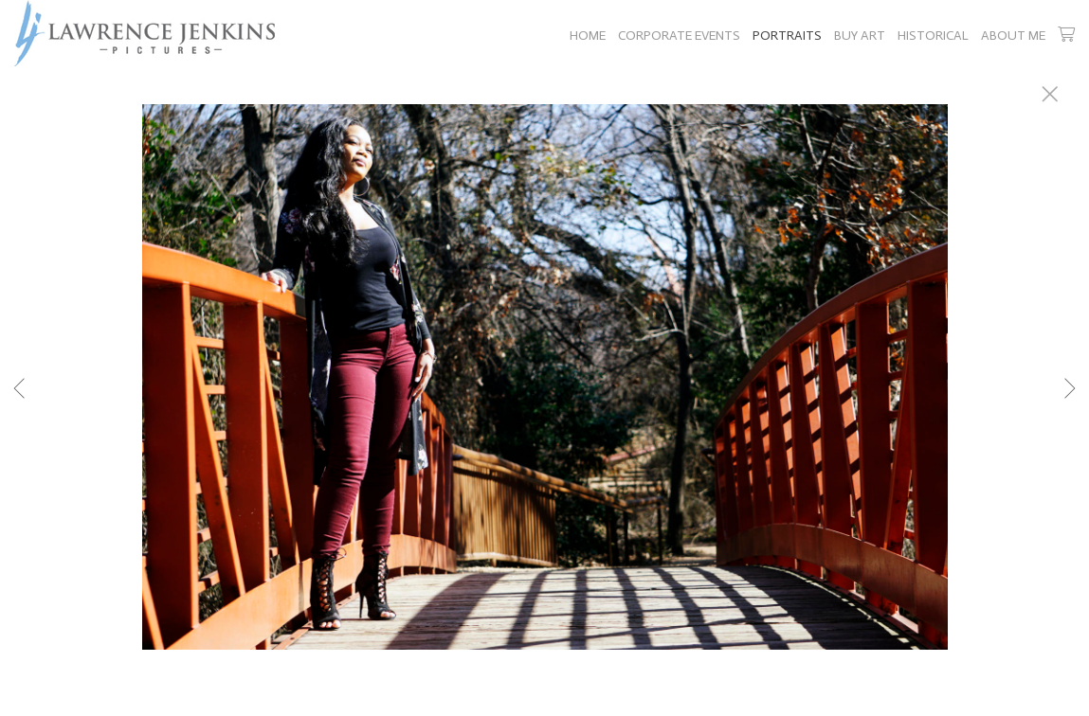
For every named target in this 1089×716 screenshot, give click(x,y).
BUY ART (859, 35)
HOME (588, 35)
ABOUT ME (1013, 35)
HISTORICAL (933, 35)
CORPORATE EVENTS (679, 35)
